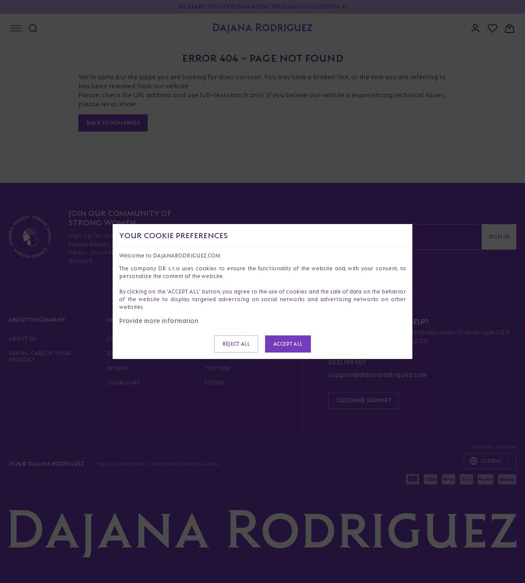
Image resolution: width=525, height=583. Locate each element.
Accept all (288, 344)
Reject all (236, 344)
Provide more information (159, 320)
